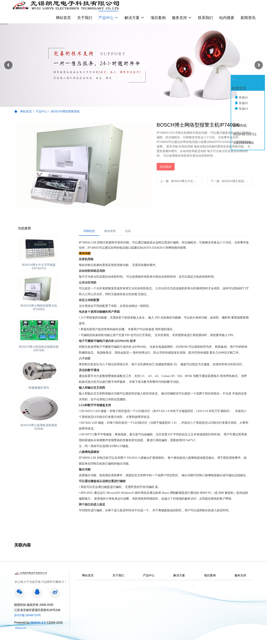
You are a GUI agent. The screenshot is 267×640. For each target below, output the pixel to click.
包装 (128, 231)
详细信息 (89, 231)
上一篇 (181, 181)
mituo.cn (20, 628)
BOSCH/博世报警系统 (65, 111)
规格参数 (110, 231)
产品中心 (41, 111)
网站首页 (63, 18)
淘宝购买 (165, 166)
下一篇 (232, 181)
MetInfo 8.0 (38, 622)
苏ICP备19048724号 (27, 615)
